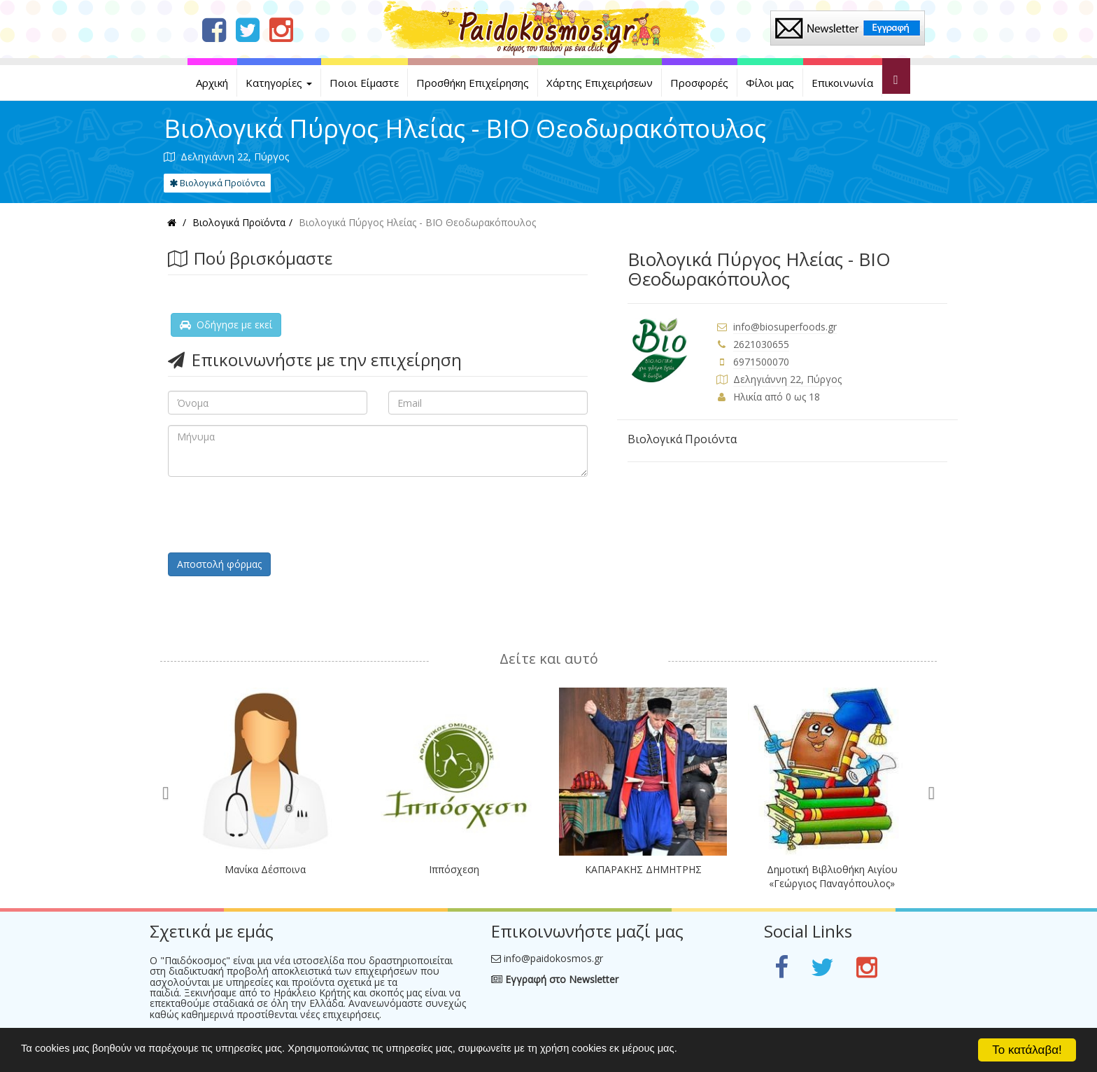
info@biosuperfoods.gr (785, 326)
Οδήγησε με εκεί (226, 324)
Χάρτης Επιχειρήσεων (599, 83)
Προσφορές (699, 83)
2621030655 (761, 344)
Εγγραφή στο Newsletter (554, 979)
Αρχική (212, 83)
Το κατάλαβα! (1027, 1050)
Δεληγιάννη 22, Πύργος (787, 379)
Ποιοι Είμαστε (364, 83)
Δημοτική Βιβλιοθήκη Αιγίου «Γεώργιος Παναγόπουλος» (832, 876)
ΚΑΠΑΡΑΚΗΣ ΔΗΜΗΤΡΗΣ (643, 869)
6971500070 (761, 361)
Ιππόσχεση (454, 869)
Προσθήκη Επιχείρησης (472, 83)
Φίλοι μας (770, 83)
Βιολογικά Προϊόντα (217, 182)
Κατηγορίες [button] (279, 83)
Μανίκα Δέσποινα (265, 869)
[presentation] (274, 514)
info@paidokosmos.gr (553, 958)
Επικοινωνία (842, 83)
